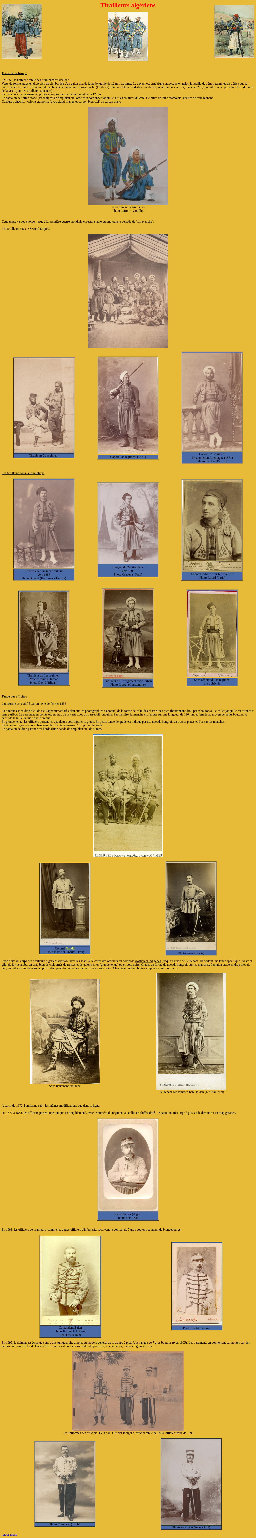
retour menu (9, 1534)
